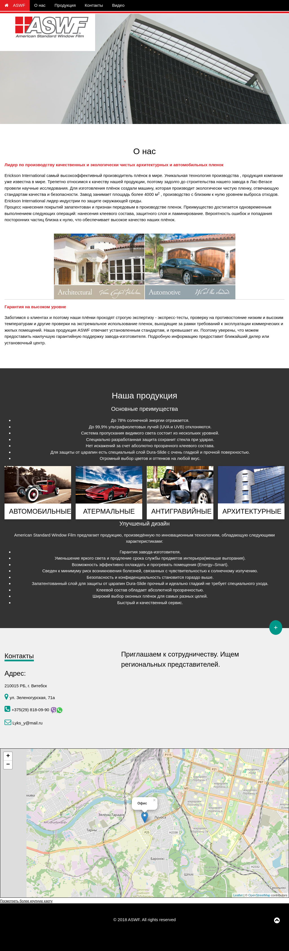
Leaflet (238, 895)
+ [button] (8, 756)
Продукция (65, 5)
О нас (39, 5)
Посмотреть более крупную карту (26, 901)
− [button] (8, 765)
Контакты (94, 5)
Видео (118, 5)
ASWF (15, 5)
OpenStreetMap (259, 895)
